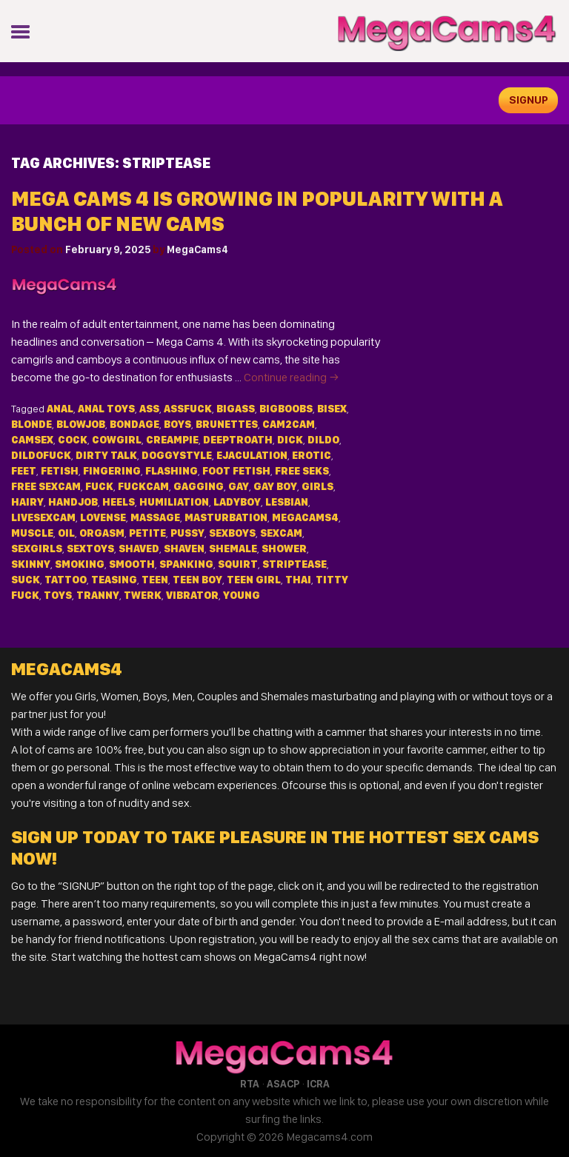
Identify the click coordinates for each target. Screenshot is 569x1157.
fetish (60, 471)
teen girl (254, 580)
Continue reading (291, 377)
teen (155, 580)
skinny (30, 564)
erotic (311, 455)
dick (290, 440)
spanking (186, 564)
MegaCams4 (197, 249)
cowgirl (117, 440)
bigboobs (286, 409)
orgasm (101, 533)
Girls (317, 486)
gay (238, 486)
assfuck (188, 409)
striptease (294, 564)
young (241, 595)
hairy (27, 502)
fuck (99, 486)
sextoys (90, 548)
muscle (32, 533)
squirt (238, 564)
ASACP (283, 1084)
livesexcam (43, 517)
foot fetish (236, 471)
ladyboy (237, 502)
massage (155, 517)
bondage (134, 424)
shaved (139, 548)
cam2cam (288, 424)
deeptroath (238, 440)
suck (25, 580)
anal (60, 409)
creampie (172, 440)
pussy (187, 533)
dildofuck (41, 455)
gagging (198, 486)
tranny (97, 595)
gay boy (275, 486)
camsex (32, 440)
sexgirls (36, 548)
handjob (73, 502)
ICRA (318, 1084)
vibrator (192, 595)
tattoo (65, 580)
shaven (184, 548)
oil (66, 533)
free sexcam (46, 486)
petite (147, 533)
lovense (103, 517)
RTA (249, 1084)
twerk (143, 595)
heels (118, 502)
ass (149, 409)
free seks (302, 471)
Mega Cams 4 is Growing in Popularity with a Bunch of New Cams (257, 211)
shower (284, 548)
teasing (114, 580)
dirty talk (106, 455)
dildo (323, 440)
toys (58, 595)
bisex (332, 409)
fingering (112, 471)
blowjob (80, 424)
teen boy (197, 580)
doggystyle (177, 455)
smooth (132, 564)
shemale (233, 548)
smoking (79, 564)
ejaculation (251, 455)
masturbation (225, 517)
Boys (177, 424)
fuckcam (143, 486)
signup (528, 100)
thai (298, 580)
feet (23, 471)
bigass (235, 409)
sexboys (232, 533)
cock (72, 440)
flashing (171, 471)
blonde (31, 424)
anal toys (106, 409)
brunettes (227, 424)
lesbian (286, 502)
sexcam (281, 533)
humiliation (174, 502)
